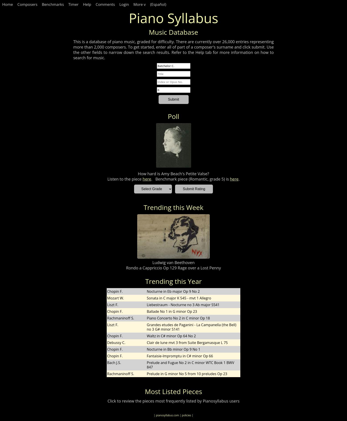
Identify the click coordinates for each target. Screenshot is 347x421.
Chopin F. (115, 291)
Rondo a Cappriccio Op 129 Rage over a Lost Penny (173, 267)
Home (7, 4)
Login (124, 4)
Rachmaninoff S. (120, 318)
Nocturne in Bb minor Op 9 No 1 (173, 349)
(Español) (158, 4)
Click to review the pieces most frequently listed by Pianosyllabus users (174, 401)
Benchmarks (53, 4)
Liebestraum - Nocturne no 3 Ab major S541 (183, 304)
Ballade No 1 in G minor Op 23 (172, 311)
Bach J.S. (114, 362)
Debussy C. (116, 342)
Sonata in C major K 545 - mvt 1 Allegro (179, 298)
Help (87, 4)
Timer (73, 4)
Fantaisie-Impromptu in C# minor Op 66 (180, 356)
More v (139, 4)
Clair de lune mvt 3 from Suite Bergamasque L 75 (187, 342)
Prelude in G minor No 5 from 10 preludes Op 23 (187, 373)
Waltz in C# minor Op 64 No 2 (171, 336)
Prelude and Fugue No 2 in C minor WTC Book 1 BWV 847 (190, 365)
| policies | (186, 415)
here (147, 179)
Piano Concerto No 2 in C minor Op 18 (178, 318)
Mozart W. (115, 298)
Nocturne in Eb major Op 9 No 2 (173, 291)
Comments (105, 4)
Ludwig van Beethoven (173, 262)
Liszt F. (112, 304)
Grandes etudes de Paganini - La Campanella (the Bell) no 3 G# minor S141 (191, 327)
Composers (27, 4)
